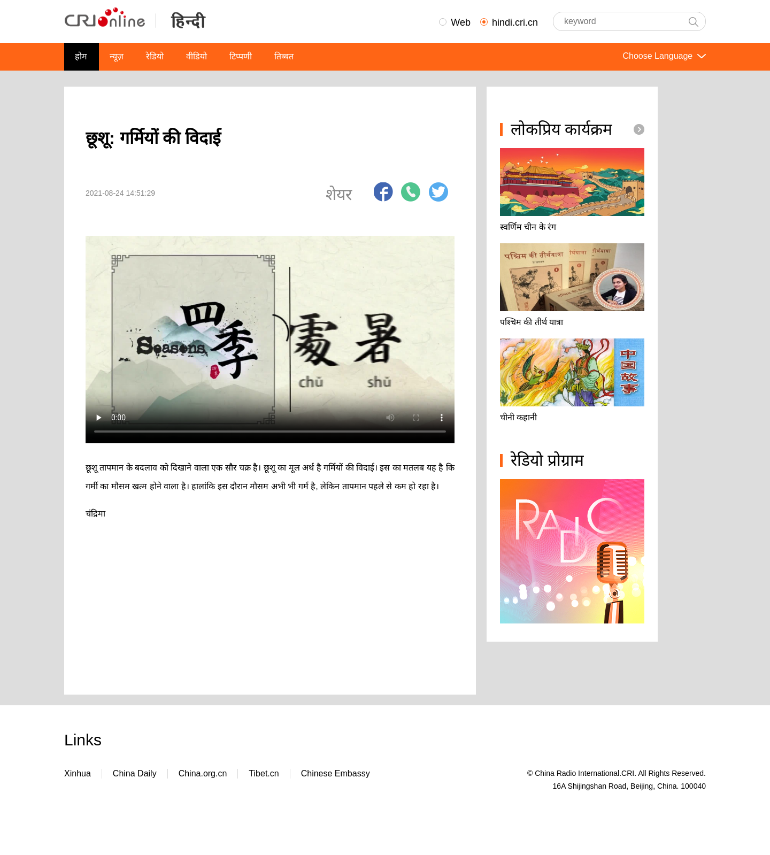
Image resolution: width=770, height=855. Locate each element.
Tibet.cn (264, 773)
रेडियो (155, 56)
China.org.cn (203, 773)
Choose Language (663, 56)
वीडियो (196, 56)
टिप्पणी (240, 56)
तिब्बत (284, 56)
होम (81, 56)
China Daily (135, 773)
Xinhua (77, 773)
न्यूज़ (117, 56)
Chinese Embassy (335, 773)
